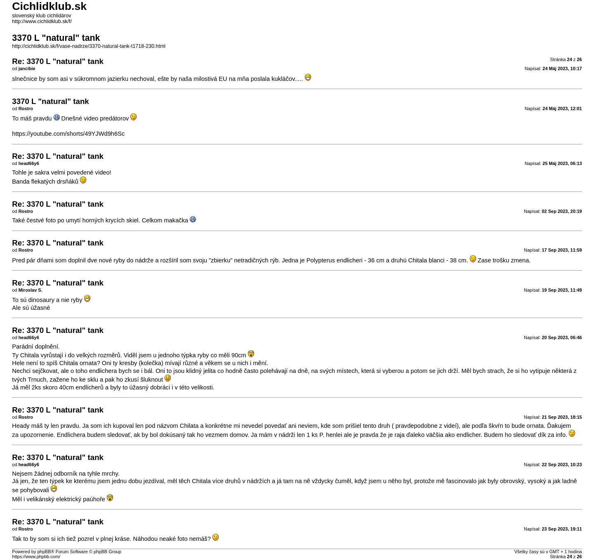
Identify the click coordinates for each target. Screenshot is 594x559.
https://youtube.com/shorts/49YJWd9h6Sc (68, 133)
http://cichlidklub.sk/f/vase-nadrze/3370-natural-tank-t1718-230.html (88, 46)
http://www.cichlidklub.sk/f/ (42, 21)
